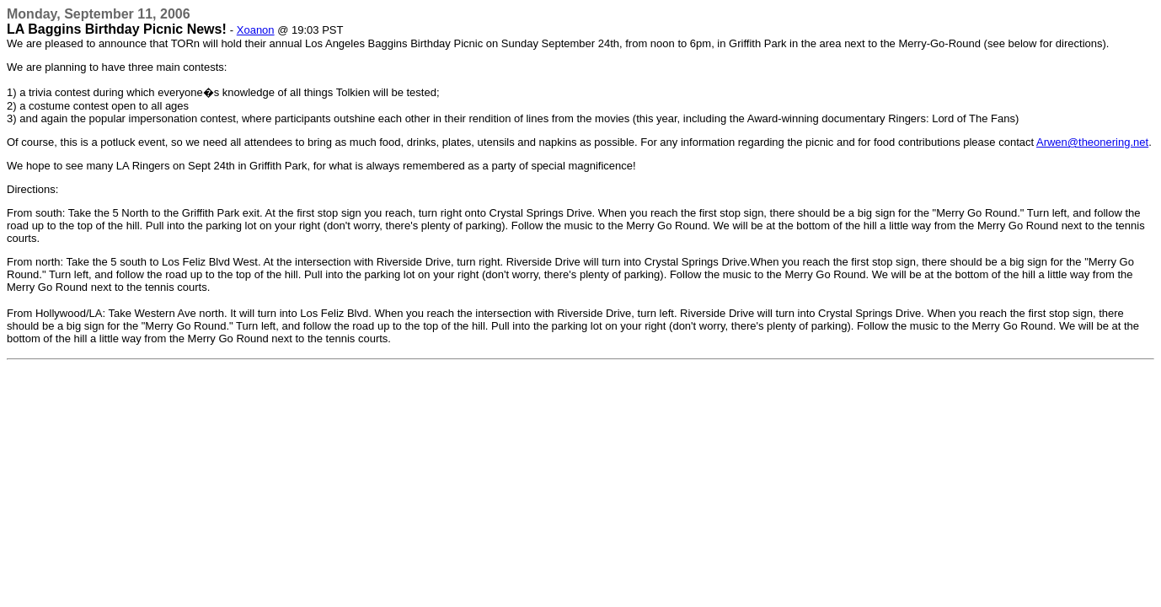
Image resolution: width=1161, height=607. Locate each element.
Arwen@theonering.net (1092, 142)
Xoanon (256, 30)
